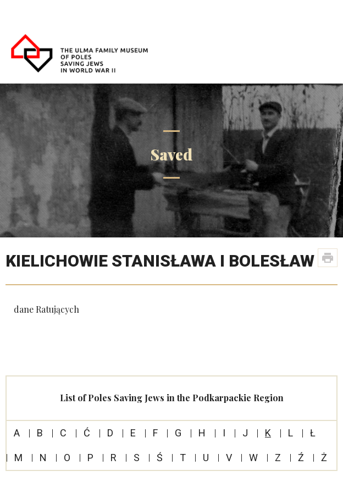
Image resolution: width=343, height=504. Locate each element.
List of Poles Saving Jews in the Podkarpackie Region (172, 397)
